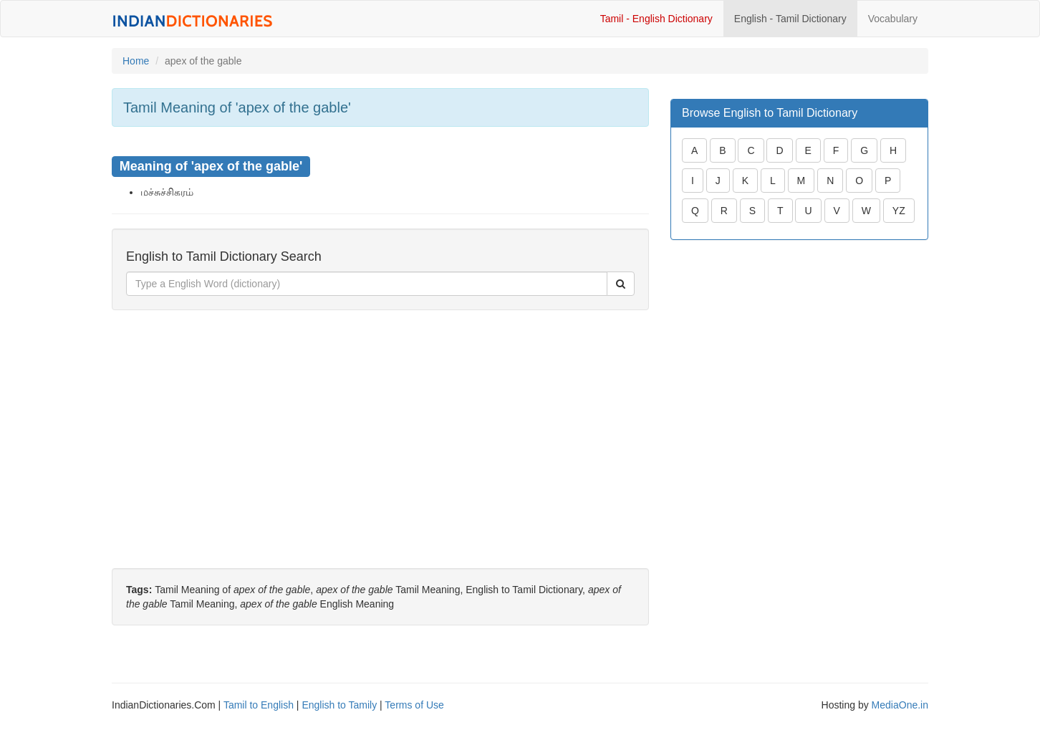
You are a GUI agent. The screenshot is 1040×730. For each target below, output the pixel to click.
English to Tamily (339, 705)
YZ (898, 210)
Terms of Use (414, 705)
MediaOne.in (900, 705)
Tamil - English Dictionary (656, 18)
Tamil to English (258, 705)
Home (135, 61)
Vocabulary (893, 18)
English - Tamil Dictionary (790, 18)
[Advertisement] (380, 425)
